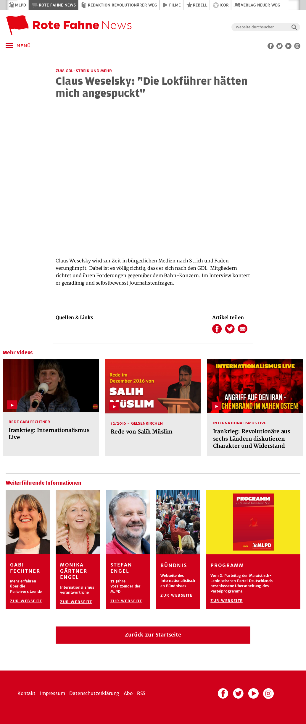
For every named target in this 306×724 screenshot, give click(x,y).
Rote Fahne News (57, 5)
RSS (141, 693)
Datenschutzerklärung (94, 693)
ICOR (224, 5)
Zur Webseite (26, 601)
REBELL (200, 5)
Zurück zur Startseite (153, 635)
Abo (128, 693)
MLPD (20, 5)
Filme (175, 5)
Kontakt (26, 693)
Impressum (52, 693)
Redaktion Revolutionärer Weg (122, 5)
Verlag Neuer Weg (260, 5)
